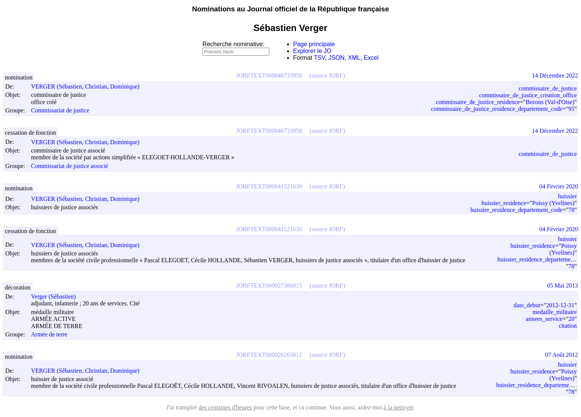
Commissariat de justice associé (69, 166)
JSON (336, 57)
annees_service (544, 319)
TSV (319, 57)
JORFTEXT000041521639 (269, 186)
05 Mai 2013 (562, 285)
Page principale (314, 44)
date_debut (527, 305)
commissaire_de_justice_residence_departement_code (496, 109)
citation (568, 325)
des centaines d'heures (225, 407)
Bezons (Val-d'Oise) (550, 102)
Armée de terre (49, 334)
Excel (371, 57)
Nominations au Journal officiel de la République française (290, 9)
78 (571, 210)
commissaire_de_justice (548, 88)
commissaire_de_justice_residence (478, 102)
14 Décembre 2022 (555, 75)
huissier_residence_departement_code (516, 210)
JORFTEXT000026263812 (269, 355)
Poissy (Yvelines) (553, 203)
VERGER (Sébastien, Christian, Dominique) (88, 86)
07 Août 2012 (561, 355)
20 (571, 319)
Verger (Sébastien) (56, 296)
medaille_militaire (555, 312)
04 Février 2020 (558, 186)
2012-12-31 (560, 305)
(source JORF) (327, 75)
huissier (567, 196)
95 (571, 109)
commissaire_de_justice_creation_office (528, 95)
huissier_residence (504, 203)
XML (354, 57)
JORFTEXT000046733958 (269, 75)
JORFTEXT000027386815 (269, 285)
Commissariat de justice (60, 110)
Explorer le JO (312, 51)
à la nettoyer (398, 407)
